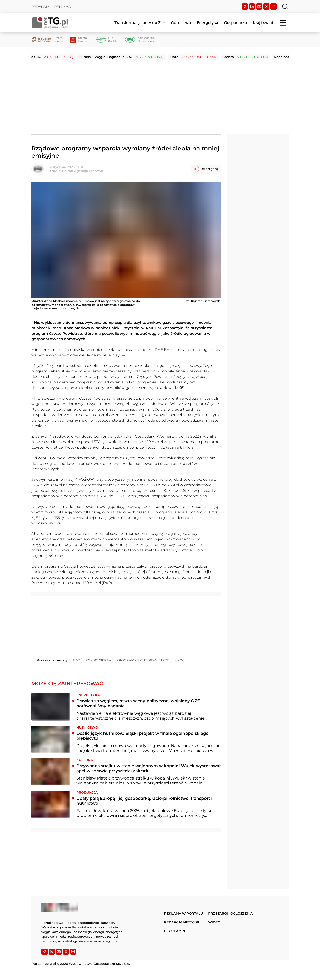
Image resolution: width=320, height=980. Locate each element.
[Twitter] (266, 6)
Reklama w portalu (183, 913)
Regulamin (174, 931)
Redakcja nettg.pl (182, 922)
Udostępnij (206, 169)
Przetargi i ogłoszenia (230, 913)
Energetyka (207, 22)
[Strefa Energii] (79, 39)
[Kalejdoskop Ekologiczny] (140, 39)
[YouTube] (259, 6)
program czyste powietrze (142, 660)
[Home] (49, 22)
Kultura (84, 760)
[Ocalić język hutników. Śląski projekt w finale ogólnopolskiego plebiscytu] (50, 739)
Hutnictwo (87, 727)
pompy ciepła (98, 660)
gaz (76, 660)
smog (179, 660)
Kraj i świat (263, 22)
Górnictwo (181, 22)
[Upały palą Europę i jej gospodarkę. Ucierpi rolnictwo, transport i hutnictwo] (50, 804)
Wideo (214, 922)
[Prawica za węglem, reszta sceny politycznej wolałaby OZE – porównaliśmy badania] (50, 706)
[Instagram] (273, 6)
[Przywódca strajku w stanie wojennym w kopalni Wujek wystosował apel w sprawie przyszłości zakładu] (50, 771)
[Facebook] (245, 6)
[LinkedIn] (252, 6)
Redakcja (40, 7)
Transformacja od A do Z (137, 22)
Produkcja (87, 792)
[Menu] (283, 23)
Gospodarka (235, 22)
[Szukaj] (285, 6)
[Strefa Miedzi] (47, 39)
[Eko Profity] (107, 39)
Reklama (62, 7)
